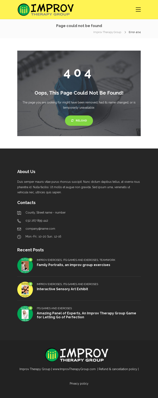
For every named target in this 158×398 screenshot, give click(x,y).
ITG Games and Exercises (80, 259)
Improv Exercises (49, 259)
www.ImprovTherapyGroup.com (74, 369)
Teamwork (107, 259)
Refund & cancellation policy (118, 369)
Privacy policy (79, 383)
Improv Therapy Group (107, 32)
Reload (79, 120)
